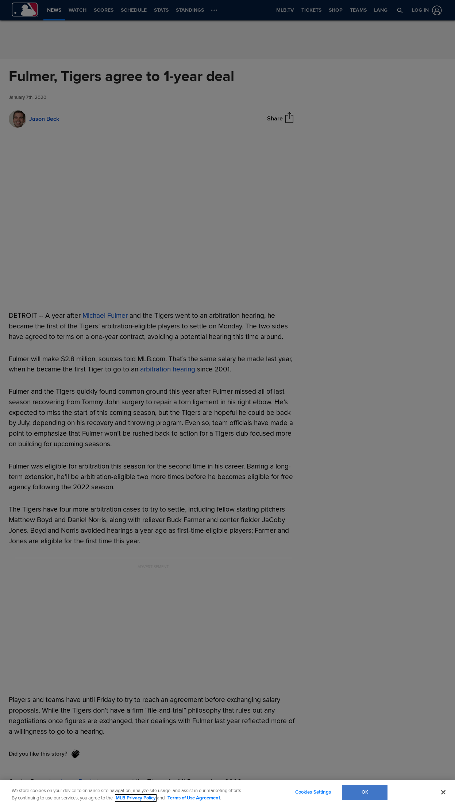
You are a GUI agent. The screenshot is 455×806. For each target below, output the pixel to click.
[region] (227, 793)
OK (365, 792)
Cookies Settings (313, 792)
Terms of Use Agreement (193, 798)
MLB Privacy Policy (136, 798)
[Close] (443, 792)
